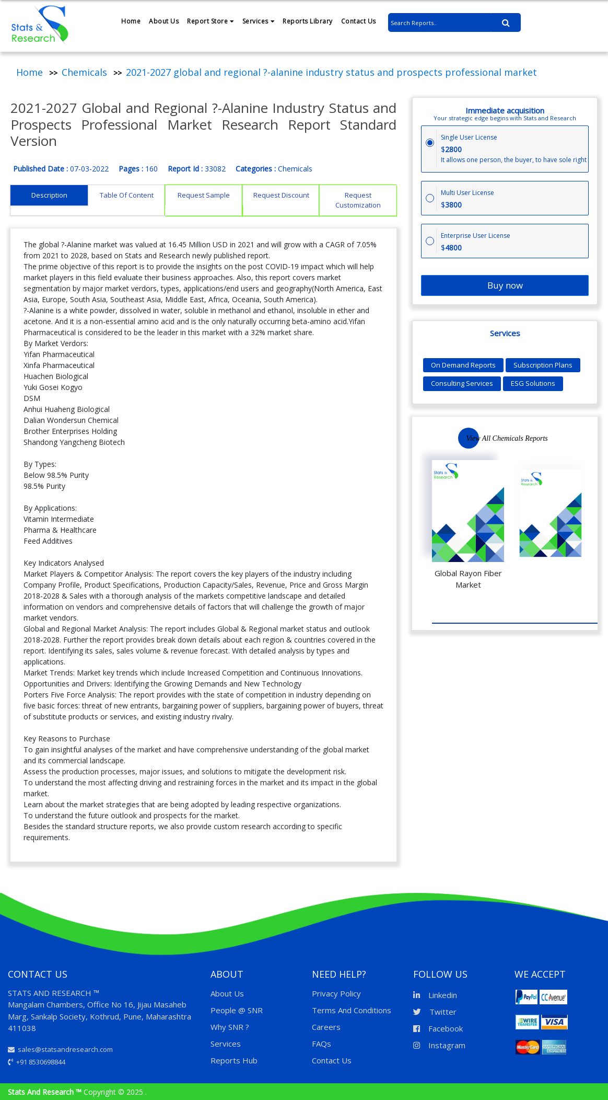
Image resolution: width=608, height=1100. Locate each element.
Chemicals (84, 72)
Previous (551, 438)
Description (49, 195)
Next (583, 437)
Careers (326, 1027)
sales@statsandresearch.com (60, 1049)
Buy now (505, 285)
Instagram (439, 1045)
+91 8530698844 (36, 1062)
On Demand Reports (463, 365)
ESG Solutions (533, 383)
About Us (164, 21)
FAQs (321, 1043)
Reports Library (308, 21)
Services (258, 21)
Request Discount (281, 195)
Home (131, 21)
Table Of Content (127, 195)
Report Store (210, 21)
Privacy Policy (336, 993)
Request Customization (358, 200)
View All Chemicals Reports (507, 438)
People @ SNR (237, 1010)
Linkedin (435, 995)
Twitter (435, 1011)
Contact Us (358, 21)
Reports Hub (234, 1060)
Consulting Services (462, 383)
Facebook (438, 1028)
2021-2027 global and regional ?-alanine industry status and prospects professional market (331, 72)
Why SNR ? (230, 1027)
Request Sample (204, 195)
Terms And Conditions (351, 1010)
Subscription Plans (542, 365)
